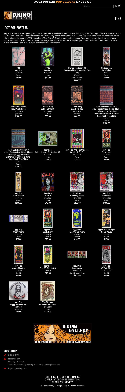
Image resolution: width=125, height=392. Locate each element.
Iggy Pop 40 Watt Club (106, 269)
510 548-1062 (11, 355)
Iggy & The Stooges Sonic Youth (106, 233)
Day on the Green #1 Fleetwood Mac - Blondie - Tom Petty (77, 72)
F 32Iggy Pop (18, 71)
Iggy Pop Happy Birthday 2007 (18, 305)
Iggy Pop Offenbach (106, 196)
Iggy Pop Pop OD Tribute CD (48, 268)
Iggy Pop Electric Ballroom (77, 233)
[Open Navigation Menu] (35, 18)
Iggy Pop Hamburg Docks (77, 196)
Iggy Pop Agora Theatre (18, 269)
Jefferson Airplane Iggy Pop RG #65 (18, 110)
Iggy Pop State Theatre (18, 196)
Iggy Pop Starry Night (18, 233)
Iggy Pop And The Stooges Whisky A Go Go (77, 153)
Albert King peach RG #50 (77, 110)
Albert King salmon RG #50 (47, 110)
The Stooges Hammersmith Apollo (47, 305)
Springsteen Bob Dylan (106, 71)
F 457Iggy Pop (48, 71)
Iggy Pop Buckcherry (106, 153)
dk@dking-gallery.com (15, 368)
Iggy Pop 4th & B (48, 196)
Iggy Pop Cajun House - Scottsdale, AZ (47, 153)
